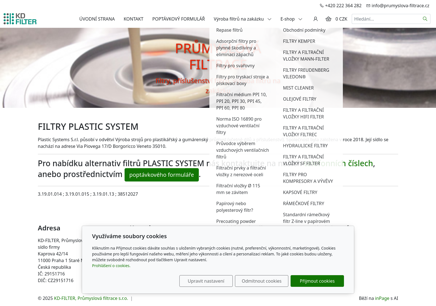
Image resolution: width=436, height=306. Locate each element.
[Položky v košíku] (328, 19)
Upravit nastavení (206, 281)
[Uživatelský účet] (315, 19)
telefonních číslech (338, 163)
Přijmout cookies (317, 281)
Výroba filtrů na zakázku (243, 19)
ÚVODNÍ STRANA (97, 19)
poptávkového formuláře (161, 174)
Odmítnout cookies (262, 281)
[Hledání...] (386, 19)
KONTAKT (133, 19)
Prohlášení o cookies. (111, 265)
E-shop (292, 19)
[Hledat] (425, 19)
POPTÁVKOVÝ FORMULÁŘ (178, 19)
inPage (382, 298)
